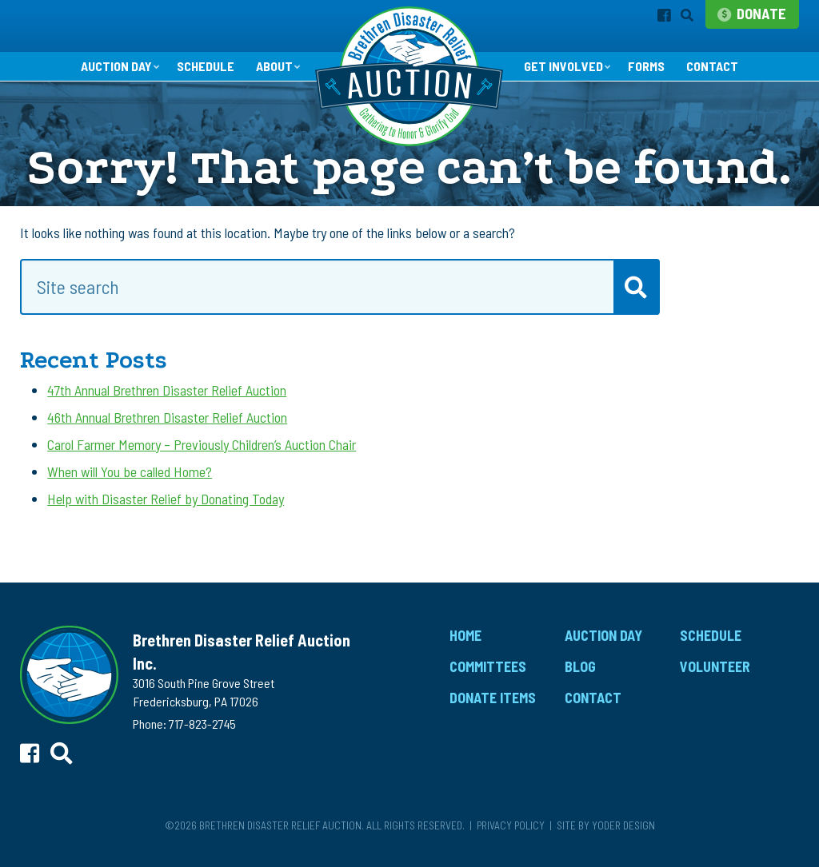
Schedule (199, 78)
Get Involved (567, 77)
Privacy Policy (511, 837)
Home (465, 648)
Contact (728, 78)
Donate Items (492, 709)
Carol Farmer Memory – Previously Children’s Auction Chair (201, 456)
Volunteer (715, 678)
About (272, 77)
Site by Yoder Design (606, 837)
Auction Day (101, 77)
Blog (580, 678)
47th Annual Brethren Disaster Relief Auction (166, 402)
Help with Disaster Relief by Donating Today (165, 511)
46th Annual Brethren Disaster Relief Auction (167, 429)
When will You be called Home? (129, 484)
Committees (487, 678)
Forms (657, 78)
